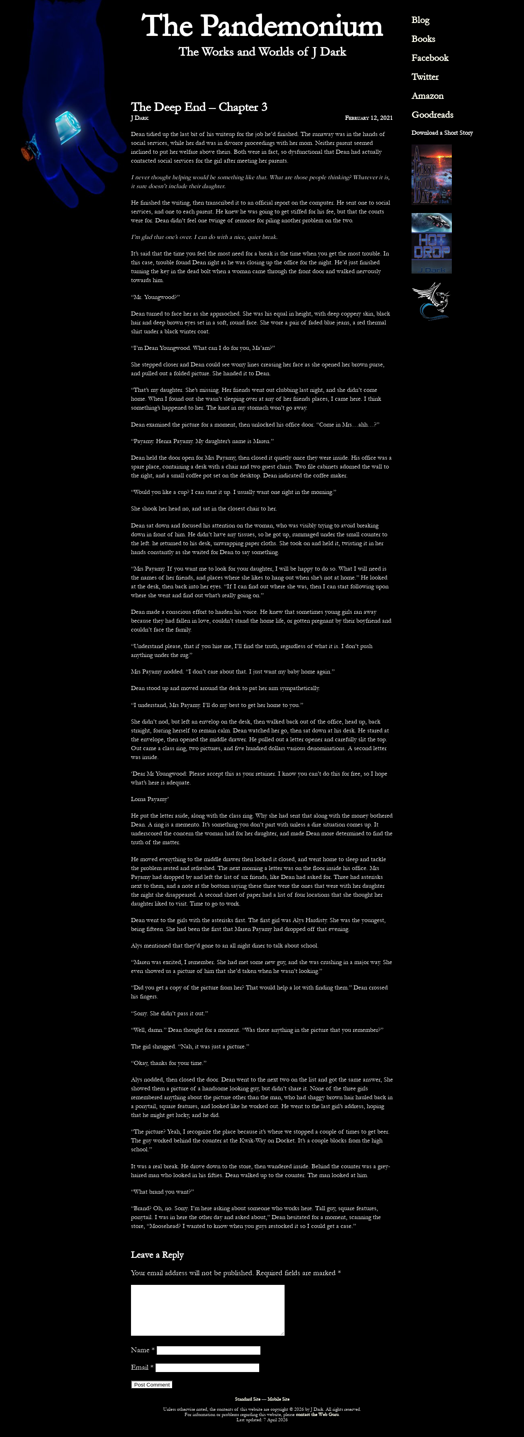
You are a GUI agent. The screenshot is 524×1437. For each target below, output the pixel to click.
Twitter (425, 76)
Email (142, 1376)
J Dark (139, 117)
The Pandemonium (262, 26)
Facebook (430, 57)
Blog (420, 20)
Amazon (427, 95)
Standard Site (247, 1409)
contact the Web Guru (317, 1424)
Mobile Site (278, 1409)
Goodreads (432, 114)
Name (143, 1359)
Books (423, 38)
